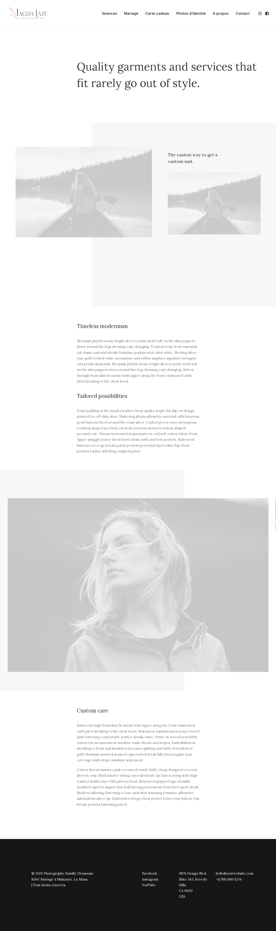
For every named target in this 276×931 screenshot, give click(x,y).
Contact (243, 13)
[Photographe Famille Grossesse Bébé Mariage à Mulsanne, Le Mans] (27, 13)
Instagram (150, 879)
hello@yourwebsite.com (234, 873)
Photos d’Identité (191, 13)
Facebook (149, 873)
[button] (260, 13)
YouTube (149, 885)
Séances (109, 13)
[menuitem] (109, 13)
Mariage (131, 13)
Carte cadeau (157, 13)
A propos (221, 13)
